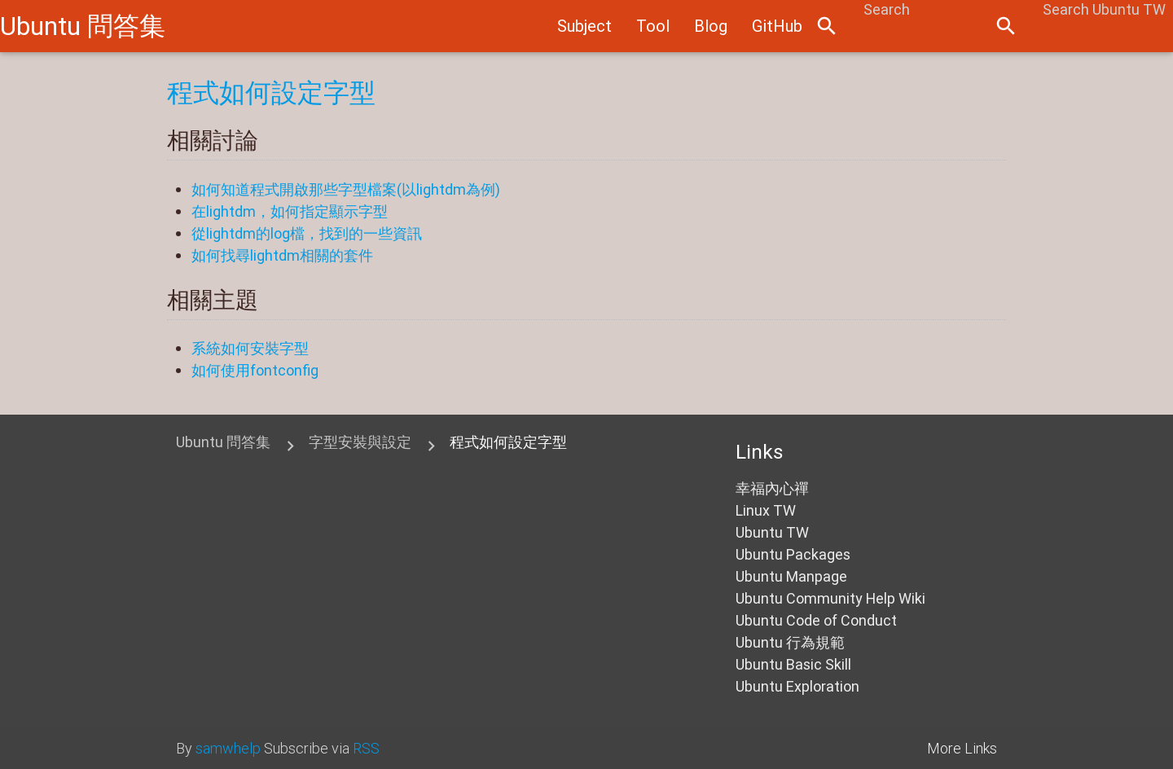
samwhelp (228, 748)
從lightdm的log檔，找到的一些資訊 (306, 233)
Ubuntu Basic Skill (793, 664)
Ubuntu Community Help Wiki (830, 598)
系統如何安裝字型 (250, 348)
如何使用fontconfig (255, 370)
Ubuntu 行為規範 (790, 642)
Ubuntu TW (772, 532)
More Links (962, 748)
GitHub (777, 25)
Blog (710, 25)
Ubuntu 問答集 (82, 26)
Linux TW (766, 510)
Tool (653, 25)
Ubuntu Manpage (791, 576)
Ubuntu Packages (793, 554)
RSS (366, 748)
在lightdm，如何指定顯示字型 (289, 211)
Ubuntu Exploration (797, 686)
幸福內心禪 (772, 488)
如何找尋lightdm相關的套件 (282, 255)
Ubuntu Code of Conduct (816, 620)
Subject (584, 25)
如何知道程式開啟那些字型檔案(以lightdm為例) (345, 189)
